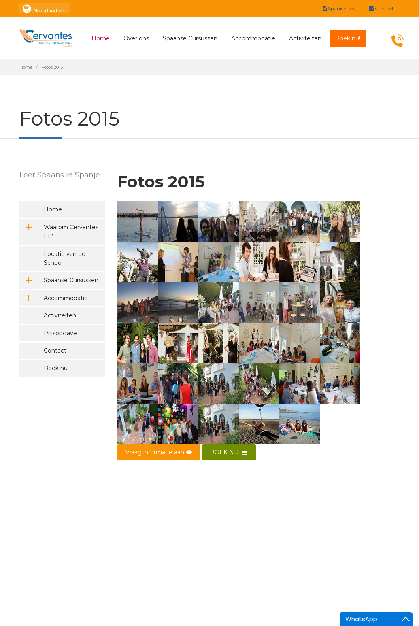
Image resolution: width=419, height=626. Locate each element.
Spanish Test (340, 8)
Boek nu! (56, 368)
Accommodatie (253, 38)
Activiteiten (305, 38)
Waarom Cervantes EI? (58, 232)
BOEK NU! (229, 452)
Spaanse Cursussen (190, 38)
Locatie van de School (64, 258)
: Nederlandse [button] (44, 8)
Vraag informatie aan (158, 452)
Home (100, 38)
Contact (381, 8)
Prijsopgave (60, 333)
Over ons (136, 38)
